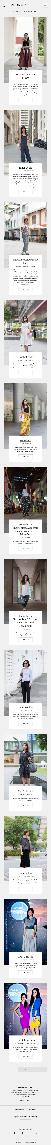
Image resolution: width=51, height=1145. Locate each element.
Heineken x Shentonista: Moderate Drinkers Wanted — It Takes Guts (25, 529)
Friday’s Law (25, 873)
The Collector (25, 791)
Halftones (25, 440)
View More (25, 99)
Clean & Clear (25, 707)
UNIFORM (25, 1096)
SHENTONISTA (15, 5)
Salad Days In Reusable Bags (25, 261)
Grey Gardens (25, 956)
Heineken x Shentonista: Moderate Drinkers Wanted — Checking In (25, 620)
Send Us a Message (25, 1100)
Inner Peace (25, 167)
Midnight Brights (25, 1040)
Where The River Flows (25, 76)
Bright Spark (25, 356)
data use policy (32, 1116)
